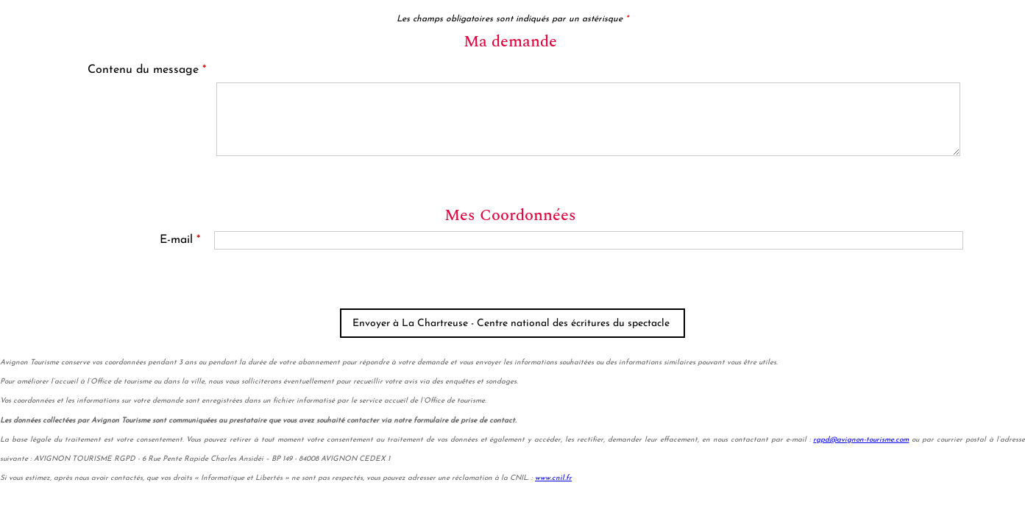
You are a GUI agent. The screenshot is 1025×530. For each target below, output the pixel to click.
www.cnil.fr (553, 478)
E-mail (180, 240)
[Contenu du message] (588, 119)
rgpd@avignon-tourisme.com (861, 440)
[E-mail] (588, 240)
